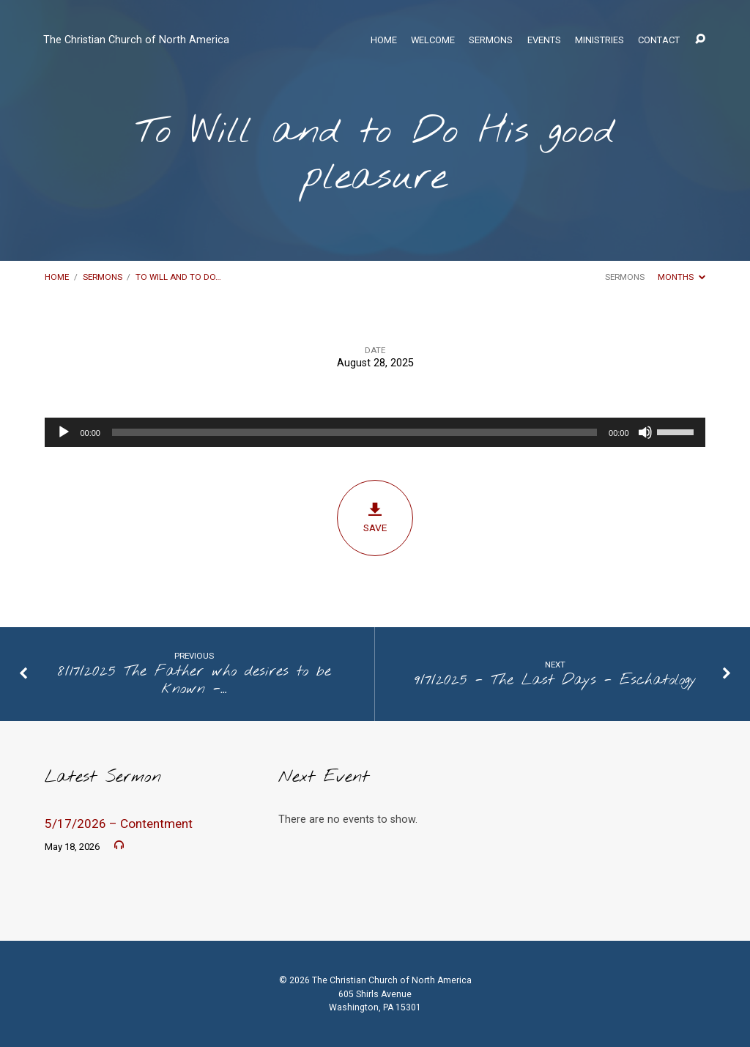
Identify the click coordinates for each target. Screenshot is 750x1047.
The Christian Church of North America (136, 40)
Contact (659, 40)
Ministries (599, 40)
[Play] (63, 432)
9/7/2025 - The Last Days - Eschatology (556, 680)
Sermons (491, 40)
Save (374, 518)
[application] (375, 432)
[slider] (354, 432)
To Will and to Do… (178, 277)
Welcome (433, 40)
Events (544, 40)
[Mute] (645, 432)
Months (681, 277)
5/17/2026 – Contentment (119, 823)
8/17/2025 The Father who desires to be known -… (194, 680)
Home (384, 40)
